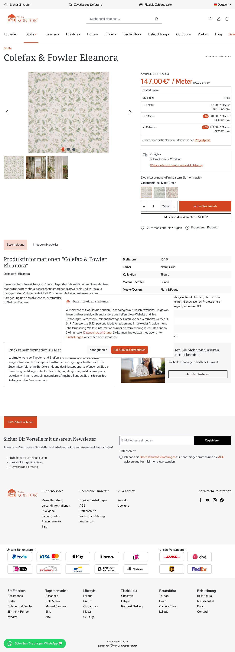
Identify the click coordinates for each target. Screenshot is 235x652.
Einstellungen (74, 337)
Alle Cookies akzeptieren (129, 350)
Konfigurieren (98, 350)
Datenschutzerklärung (97, 332)
